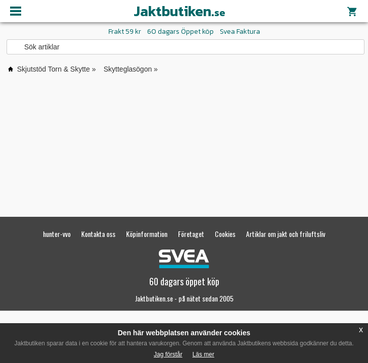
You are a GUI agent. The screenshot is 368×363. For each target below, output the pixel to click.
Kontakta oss (98, 233)
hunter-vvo (57, 233)
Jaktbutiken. (179, 11)
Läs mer (203, 354)
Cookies (225, 233)
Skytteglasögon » (131, 69)
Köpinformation (146, 233)
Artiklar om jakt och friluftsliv (285, 233)
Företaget (191, 233)
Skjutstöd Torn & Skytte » (56, 69)
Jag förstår (168, 354)
